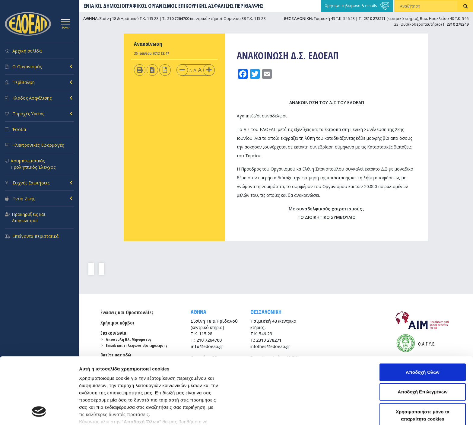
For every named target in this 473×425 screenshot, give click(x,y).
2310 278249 (457, 24)
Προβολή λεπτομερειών (105, 413)
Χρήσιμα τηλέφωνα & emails (357, 6)
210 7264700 (178, 18)
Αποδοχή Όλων (423, 311)
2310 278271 (374, 18)
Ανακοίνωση (148, 43)
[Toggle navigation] (65, 23)
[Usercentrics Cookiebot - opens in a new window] (39, 413)
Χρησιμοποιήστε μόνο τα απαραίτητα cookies (422, 355)
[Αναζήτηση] (426, 6)
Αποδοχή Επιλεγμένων (423, 331)
